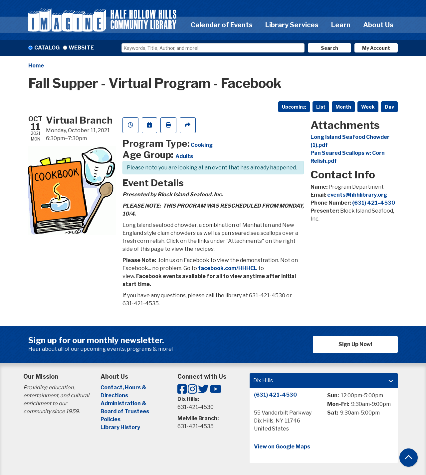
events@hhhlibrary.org (357, 195)
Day (389, 107)
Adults (184, 156)
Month (343, 107)
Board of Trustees (125, 411)
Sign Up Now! (355, 344)
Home (36, 65)
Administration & (124, 403)
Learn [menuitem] (340, 25)
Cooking (202, 145)
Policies (110, 419)
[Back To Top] (408, 457)
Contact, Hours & (124, 387)
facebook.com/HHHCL (227, 268)
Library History (120, 427)
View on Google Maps (282, 446)
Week (368, 107)
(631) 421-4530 (373, 203)
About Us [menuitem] (378, 25)
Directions (114, 395)
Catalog (47, 48)
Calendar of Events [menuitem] (222, 25)
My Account (376, 48)
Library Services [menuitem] (292, 25)
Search (329, 48)
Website (81, 48)
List (320, 107)
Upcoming (294, 107)
